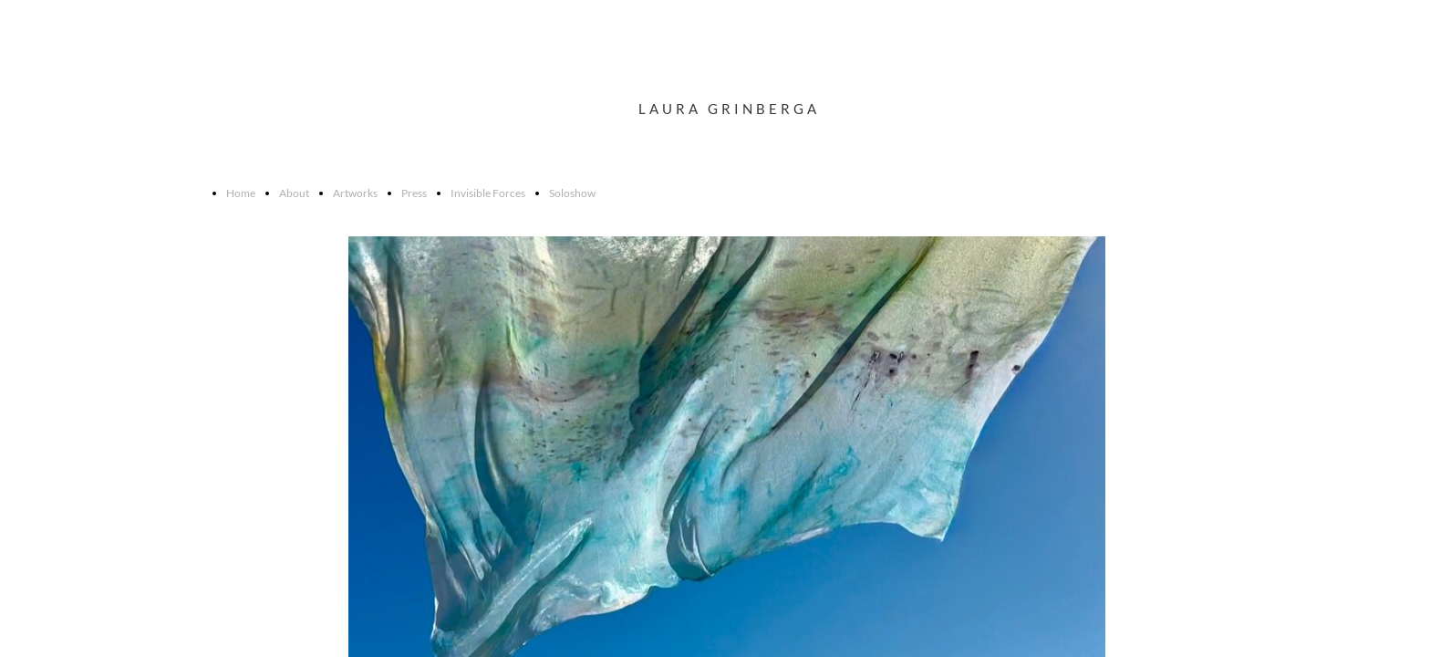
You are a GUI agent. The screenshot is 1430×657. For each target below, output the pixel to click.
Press (414, 193)
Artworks (355, 193)
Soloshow (572, 193)
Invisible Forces (488, 193)
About (294, 193)
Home (240, 193)
